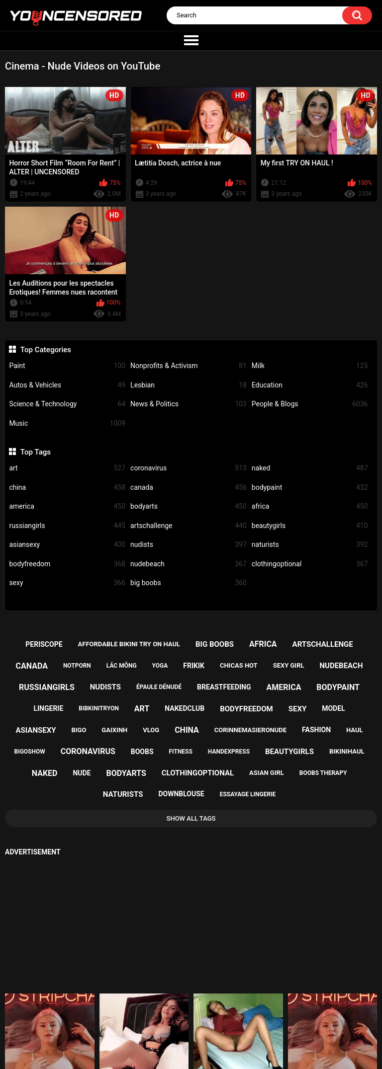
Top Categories (45, 349)
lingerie (48, 708)
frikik (193, 666)
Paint (67, 366)
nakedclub (184, 708)
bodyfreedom (67, 564)
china (67, 487)
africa (310, 506)
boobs (142, 752)
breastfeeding (224, 687)
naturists (310, 544)
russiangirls (67, 526)
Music (67, 423)
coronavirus (188, 468)
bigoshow (29, 751)
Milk (310, 366)
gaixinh (114, 730)
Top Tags (35, 452)
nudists (188, 544)
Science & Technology (67, 404)
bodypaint (310, 487)
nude (82, 773)
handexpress (229, 751)
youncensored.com (180, 1051)
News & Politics (188, 404)
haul (354, 730)
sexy (67, 583)
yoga (160, 665)
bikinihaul (347, 751)
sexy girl (288, 665)
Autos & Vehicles (67, 385)
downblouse (181, 794)
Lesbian (188, 385)
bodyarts (188, 506)
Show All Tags (191, 818)
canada (188, 487)
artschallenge (188, 526)
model (333, 708)
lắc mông (121, 665)
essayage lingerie (248, 794)
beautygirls (310, 526)
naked (310, 468)
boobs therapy (323, 772)
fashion (316, 730)
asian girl (266, 772)
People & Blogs (310, 404)
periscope (43, 644)
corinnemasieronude (250, 730)
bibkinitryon (99, 708)
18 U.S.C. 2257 (236, 1027)
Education (310, 385)
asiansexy (67, 544)
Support (178, 1027)
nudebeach (188, 564)
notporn (77, 665)
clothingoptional (310, 564)
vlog (151, 730)
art (67, 468)
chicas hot (239, 665)
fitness (180, 751)
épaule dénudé (159, 687)
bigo (78, 730)
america (67, 506)
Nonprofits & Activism (188, 366)
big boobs (188, 583)
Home (133, 1027)
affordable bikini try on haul (129, 644)
